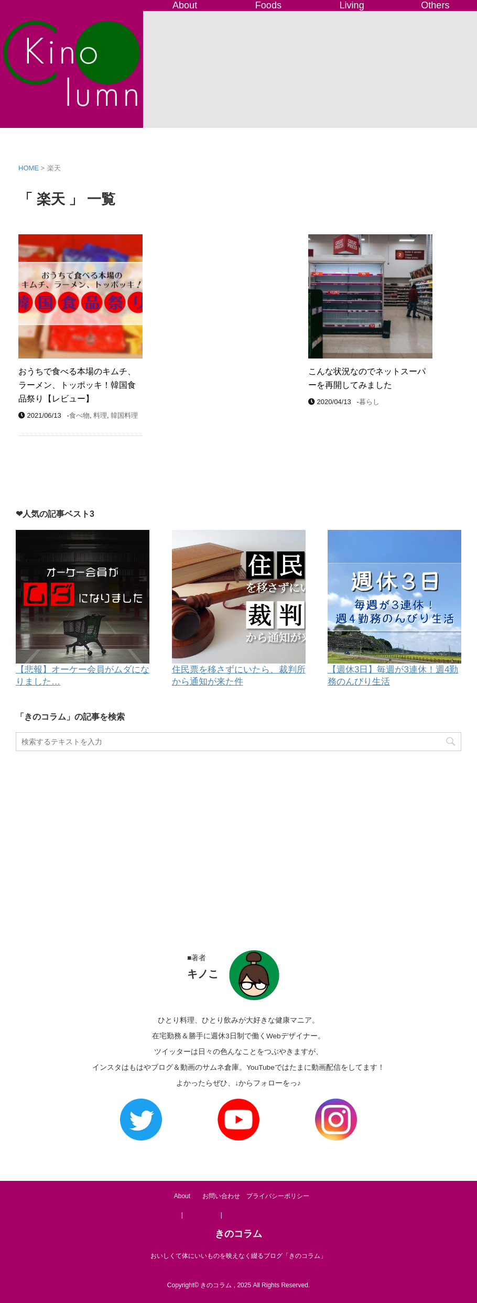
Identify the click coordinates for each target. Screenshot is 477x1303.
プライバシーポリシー (277, 1196)
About (184, 5)
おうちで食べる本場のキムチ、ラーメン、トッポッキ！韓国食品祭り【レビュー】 (77, 385)
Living (352, 5)
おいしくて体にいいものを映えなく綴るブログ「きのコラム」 (238, 1255)
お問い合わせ (221, 1196)
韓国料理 (124, 415)
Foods (268, 5)
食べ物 (79, 415)
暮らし (369, 402)
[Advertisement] (238, 840)
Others (435, 5)
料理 (100, 415)
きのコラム (238, 1234)
